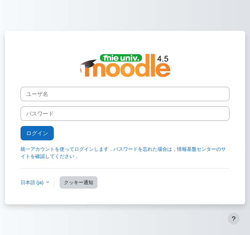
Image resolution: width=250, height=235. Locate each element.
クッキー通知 (78, 182)
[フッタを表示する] (234, 219)
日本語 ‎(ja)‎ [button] (33, 182)
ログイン (37, 133)
